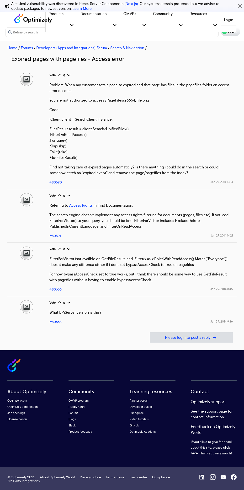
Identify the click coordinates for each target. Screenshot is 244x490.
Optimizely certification (22, 407)
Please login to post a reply (191, 337)
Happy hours (77, 407)
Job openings (16, 413)
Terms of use (115, 477)
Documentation (93, 13)
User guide (137, 413)
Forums (27, 47)
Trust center (138, 477)
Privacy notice (90, 477)
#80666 (55, 289)
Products (56, 13)
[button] (72, 25)
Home (12, 47)
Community (163, 13)
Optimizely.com (17, 400)
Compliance (161, 477)
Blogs (72, 419)
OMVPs (129, 13)
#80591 (55, 235)
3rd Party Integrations (23, 481)
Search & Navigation (127, 47)
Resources (198, 13)
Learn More (82, 8)
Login (228, 19)
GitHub (134, 425)
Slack (72, 425)
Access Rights (81, 205)
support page (216, 411)
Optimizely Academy (143, 432)
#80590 (55, 182)
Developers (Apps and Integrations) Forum (71, 47)
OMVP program (79, 400)
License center (17, 419)
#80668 (55, 321)
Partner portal (139, 400)
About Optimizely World (57, 477)
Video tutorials (139, 419)
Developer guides (141, 407)
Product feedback (80, 432)
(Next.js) (131, 3)
